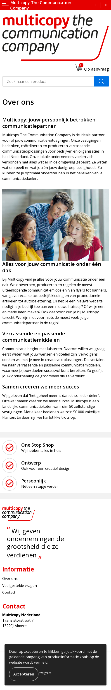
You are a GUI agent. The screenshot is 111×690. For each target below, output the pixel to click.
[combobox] (48, 81)
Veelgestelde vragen (19, 585)
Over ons (10, 578)
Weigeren (45, 673)
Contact (8, 592)
